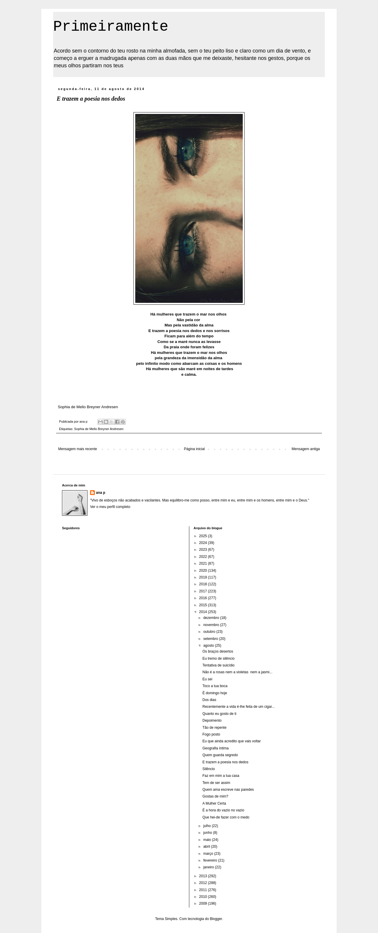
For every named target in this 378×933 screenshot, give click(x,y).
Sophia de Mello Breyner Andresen (98, 429)
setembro (211, 639)
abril (207, 846)
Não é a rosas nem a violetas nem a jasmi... (237, 672)
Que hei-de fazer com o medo (225, 817)
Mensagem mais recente (77, 449)
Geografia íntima (215, 748)
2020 (203, 570)
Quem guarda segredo (220, 755)
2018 (203, 584)
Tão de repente (214, 728)
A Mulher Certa (214, 803)
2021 (203, 563)
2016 (203, 598)
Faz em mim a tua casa (220, 776)
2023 (203, 550)
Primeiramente (110, 26)
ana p (100, 493)
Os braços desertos (217, 651)
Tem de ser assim (216, 783)
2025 (203, 536)
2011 (203, 890)
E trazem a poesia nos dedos (225, 762)
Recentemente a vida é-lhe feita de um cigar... (238, 707)
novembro (211, 625)
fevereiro (210, 860)
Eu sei (207, 679)
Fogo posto (211, 734)
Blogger (216, 919)
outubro (209, 632)
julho (207, 826)
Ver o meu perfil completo (110, 507)
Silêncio (208, 769)
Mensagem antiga (306, 449)
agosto (209, 645)
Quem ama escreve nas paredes (228, 789)
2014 (203, 612)
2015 (203, 605)
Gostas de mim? (215, 796)
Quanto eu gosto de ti (219, 714)
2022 (203, 557)
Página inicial (194, 449)
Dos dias (209, 700)
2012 (203, 883)
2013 (203, 876)
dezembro (211, 618)
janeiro (209, 867)
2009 (203, 903)
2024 (203, 543)
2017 (203, 591)
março (208, 854)
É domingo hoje (214, 693)
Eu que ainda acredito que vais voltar (231, 741)
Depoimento (211, 720)
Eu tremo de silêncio (218, 658)
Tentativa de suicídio (218, 665)
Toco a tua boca (214, 686)
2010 (203, 897)
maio (207, 840)
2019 (203, 577)
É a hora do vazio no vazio (223, 810)
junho (208, 833)
